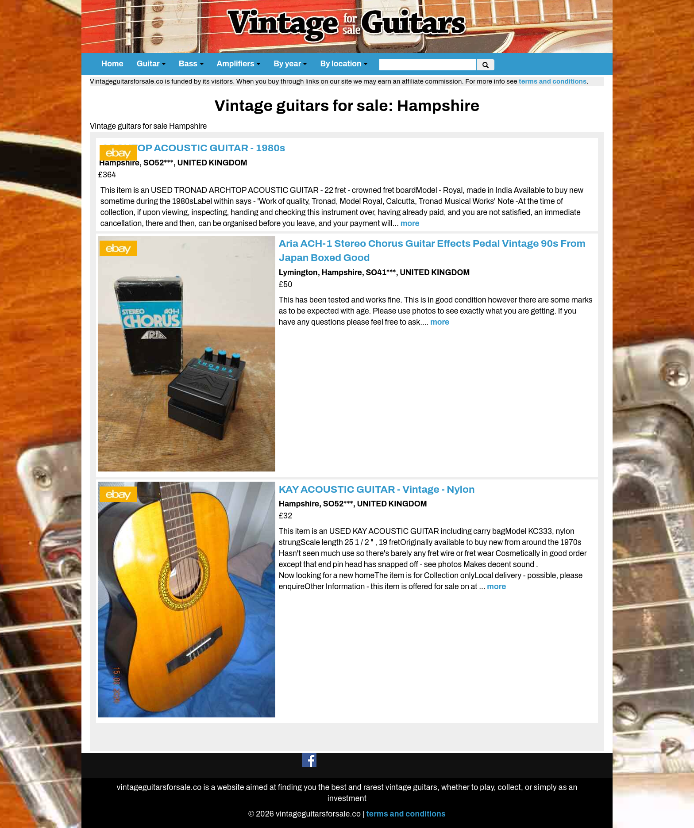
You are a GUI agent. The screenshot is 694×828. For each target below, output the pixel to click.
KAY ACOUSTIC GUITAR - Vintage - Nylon (377, 489)
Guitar (151, 64)
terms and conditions (552, 81)
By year (290, 64)
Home (112, 64)
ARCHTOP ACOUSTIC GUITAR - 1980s (193, 147)
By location (343, 64)
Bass (191, 64)
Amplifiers (239, 64)
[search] (427, 64)
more (410, 223)
